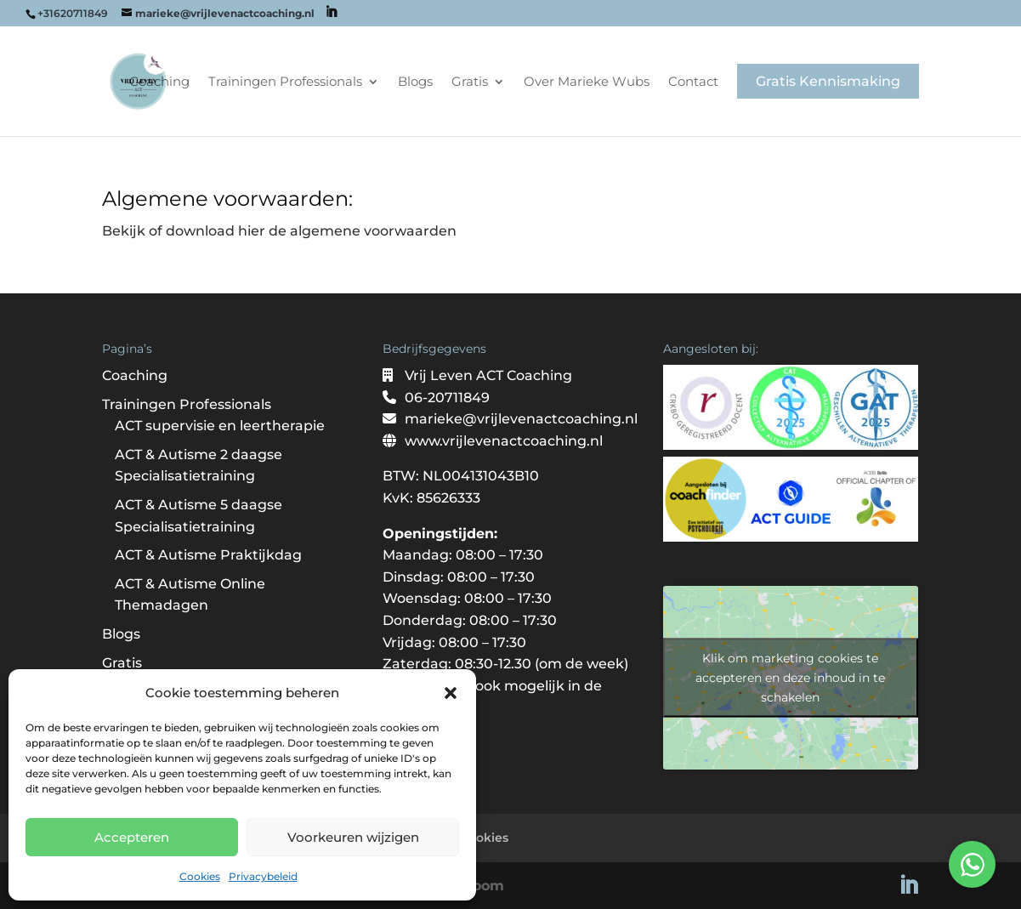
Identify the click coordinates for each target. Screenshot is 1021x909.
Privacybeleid (263, 876)
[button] (450, 693)
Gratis (469, 82)
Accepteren (131, 837)
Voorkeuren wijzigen (353, 837)
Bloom (481, 886)
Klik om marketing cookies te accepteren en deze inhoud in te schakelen (790, 678)
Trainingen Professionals (285, 82)
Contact (693, 82)
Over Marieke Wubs (586, 82)
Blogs (415, 82)
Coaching (159, 82)
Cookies (199, 876)
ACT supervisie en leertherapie (220, 426)
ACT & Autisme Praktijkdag (208, 555)
